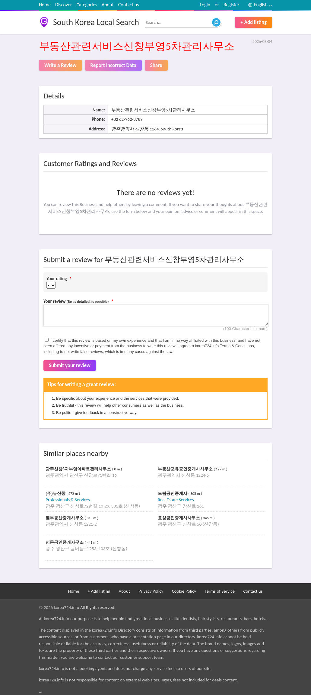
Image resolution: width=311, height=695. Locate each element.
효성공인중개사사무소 (179, 518)
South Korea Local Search (96, 22)
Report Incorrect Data (113, 65)
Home (45, 5)
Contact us (128, 5)
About (108, 5)
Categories (86, 5)
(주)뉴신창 (56, 493)
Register (231, 5)
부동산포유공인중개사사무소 (186, 469)
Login (205, 5)
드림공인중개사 (173, 493)
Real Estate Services (176, 499)
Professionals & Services (68, 499)
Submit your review (69, 365)
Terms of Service (220, 591)
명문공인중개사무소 (65, 542)
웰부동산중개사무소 (65, 518)
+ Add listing (253, 22)
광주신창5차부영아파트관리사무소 (79, 469)
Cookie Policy (184, 591)
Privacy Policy (150, 591)
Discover (63, 5)
